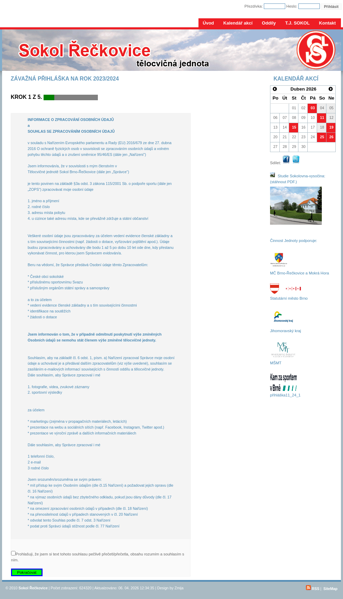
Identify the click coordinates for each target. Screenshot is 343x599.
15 (294, 127)
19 (332, 127)
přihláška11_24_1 (285, 395)
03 (313, 108)
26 (332, 137)
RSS (312, 589)
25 (322, 137)
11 (322, 117)
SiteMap (330, 589)
